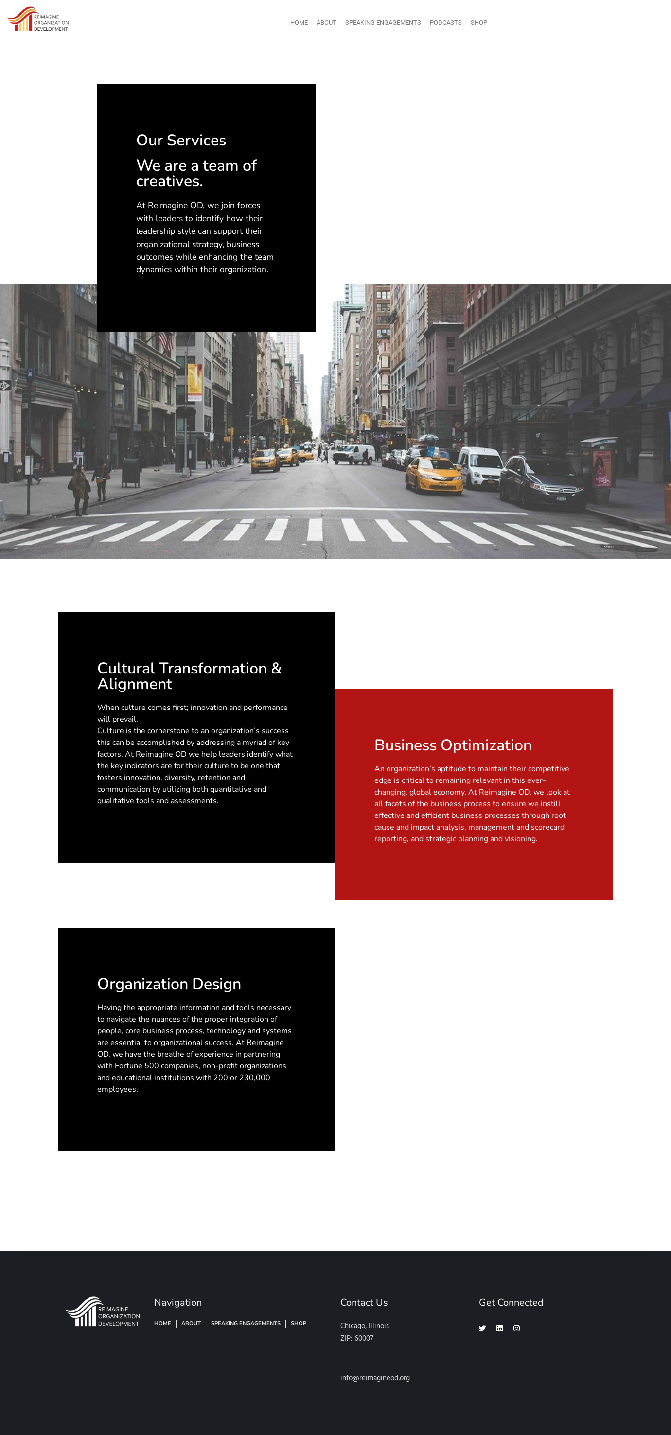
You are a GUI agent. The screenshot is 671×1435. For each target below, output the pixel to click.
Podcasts (446, 22)
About (326, 22)
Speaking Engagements (383, 22)
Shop (479, 22)
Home (299, 22)
